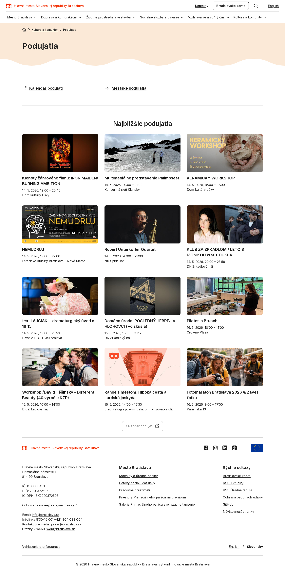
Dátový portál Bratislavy (137, 483)
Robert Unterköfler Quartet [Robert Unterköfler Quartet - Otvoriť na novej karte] (130, 249)
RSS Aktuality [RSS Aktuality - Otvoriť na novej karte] (233, 483)
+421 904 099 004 (68, 519)
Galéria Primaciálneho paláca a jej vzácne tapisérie (157, 504)
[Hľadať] (255, 5)
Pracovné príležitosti (134, 490)
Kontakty (201, 6)
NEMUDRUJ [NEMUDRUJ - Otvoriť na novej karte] (33, 249)
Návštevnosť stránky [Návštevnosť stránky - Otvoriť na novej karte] (238, 512)
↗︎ (49, 505)
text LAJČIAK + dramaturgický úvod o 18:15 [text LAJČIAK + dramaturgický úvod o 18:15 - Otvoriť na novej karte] (58, 323)
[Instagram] (215, 448)
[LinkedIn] (225, 448)
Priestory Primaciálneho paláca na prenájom (152, 497)
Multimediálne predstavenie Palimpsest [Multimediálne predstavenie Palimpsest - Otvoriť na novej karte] (141, 178)
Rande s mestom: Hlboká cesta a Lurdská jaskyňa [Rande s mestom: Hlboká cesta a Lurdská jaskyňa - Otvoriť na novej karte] (135, 395)
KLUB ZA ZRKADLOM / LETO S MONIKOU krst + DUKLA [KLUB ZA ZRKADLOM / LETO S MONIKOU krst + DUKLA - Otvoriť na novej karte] (216, 252)
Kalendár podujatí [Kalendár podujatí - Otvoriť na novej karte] (142, 426)
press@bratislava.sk (66, 524)
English (273, 6)
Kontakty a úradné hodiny (138, 476)
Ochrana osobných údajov (243, 497)
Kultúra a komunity (45, 29)
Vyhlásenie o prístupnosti (41, 547)
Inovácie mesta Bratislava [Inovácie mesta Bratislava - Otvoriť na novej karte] (190, 564)
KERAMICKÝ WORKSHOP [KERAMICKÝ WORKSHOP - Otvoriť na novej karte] (211, 178)
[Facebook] (206, 448)
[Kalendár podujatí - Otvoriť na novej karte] (24, 88)
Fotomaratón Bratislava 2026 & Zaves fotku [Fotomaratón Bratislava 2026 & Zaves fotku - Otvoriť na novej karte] (223, 395)
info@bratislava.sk (45, 515)
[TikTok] (234, 448)
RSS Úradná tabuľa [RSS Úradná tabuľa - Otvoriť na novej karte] (237, 490)
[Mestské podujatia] (106, 88)
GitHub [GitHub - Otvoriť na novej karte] (228, 504)
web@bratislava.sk (61, 529)
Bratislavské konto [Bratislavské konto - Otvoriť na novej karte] (230, 6)
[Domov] (45, 5)
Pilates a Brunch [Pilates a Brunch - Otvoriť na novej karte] (202, 320)
